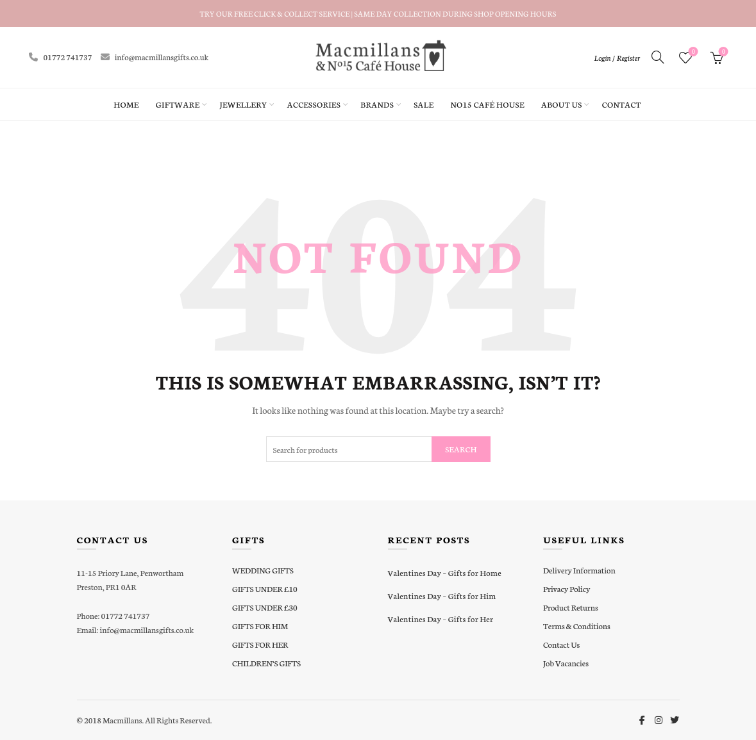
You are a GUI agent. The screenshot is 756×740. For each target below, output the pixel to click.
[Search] (658, 57)
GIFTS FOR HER (260, 644)
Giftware (178, 104)
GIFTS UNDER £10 (265, 588)
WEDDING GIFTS (263, 569)
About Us (561, 104)
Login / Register (617, 58)
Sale (423, 104)
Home (126, 104)
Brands (377, 104)
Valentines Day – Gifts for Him (442, 595)
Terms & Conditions (576, 625)
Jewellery (243, 104)
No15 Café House (487, 104)
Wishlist (692, 52)
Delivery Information (579, 569)
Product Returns (570, 607)
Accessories (313, 104)
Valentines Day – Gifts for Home (444, 572)
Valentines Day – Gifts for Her (441, 618)
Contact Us (561, 644)
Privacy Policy (566, 588)
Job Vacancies (566, 662)
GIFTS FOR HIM (260, 625)
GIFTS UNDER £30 (265, 607)
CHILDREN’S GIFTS (266, 662)
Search (460, 448)
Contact (621, 104)
